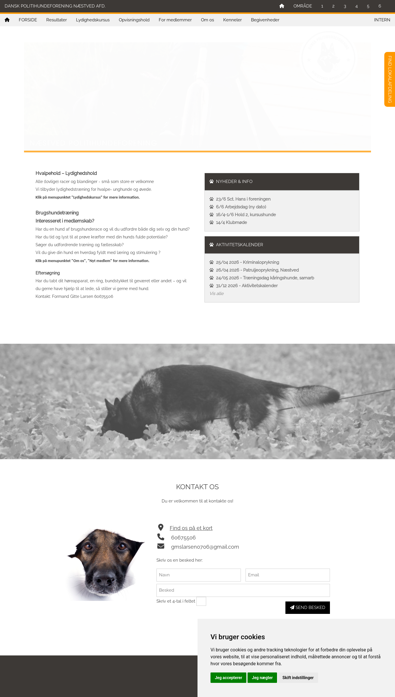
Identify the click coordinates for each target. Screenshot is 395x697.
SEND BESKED (307, 607)
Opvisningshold (134, 20)
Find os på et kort (191, 528)
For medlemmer (175, 20)
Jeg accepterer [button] (228, 677)
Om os (207, 20)
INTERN (382, 20)
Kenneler (232, 20)
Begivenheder (265, 20)
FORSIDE (28, 20)
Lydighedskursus (93, 20)
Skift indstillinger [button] (298, 677)
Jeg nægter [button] (262, 677)
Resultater (56, 20)
